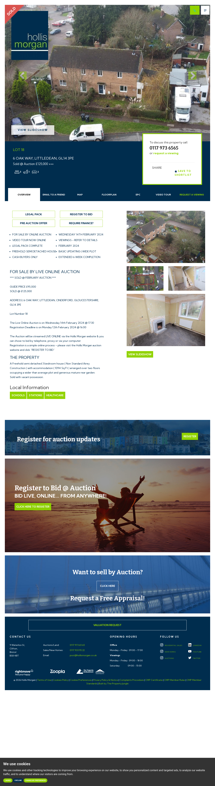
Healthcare (54, 395)
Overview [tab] (24, 194)
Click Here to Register (32, 506)
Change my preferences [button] (35, 780)
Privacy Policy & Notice (105, 680)
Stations (35, 395)
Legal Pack (33, 214)
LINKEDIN (195, 645)
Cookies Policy (60, 680)
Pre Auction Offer (33, 223)
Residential (171, 645)
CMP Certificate (154, 680)
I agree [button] (8, 780)
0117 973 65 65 (77, 645)
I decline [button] (18, 780)
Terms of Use (44, 680)
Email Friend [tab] (54, 194)
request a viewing (165, 153)
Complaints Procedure (132, 680)
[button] (20, 73)
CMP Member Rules (174, 680)
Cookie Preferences (81, 680)
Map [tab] (80, 194)
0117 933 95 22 (77, 650)
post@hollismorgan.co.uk (83, 655)
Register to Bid (81, 214)
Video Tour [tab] (163, 194)
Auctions (167, 658)
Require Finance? (81, 223)
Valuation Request (107, 625)
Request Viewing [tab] (192, 194)
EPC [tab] (138, 194)
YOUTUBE (195, 652)
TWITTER (194, 658)
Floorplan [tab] (109, 194)
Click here (107, 586)
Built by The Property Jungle (114, 683)
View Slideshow (33, 129)
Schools (18, 395)
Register (190, 436)
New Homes (168, 652)
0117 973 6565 (164, 148)
